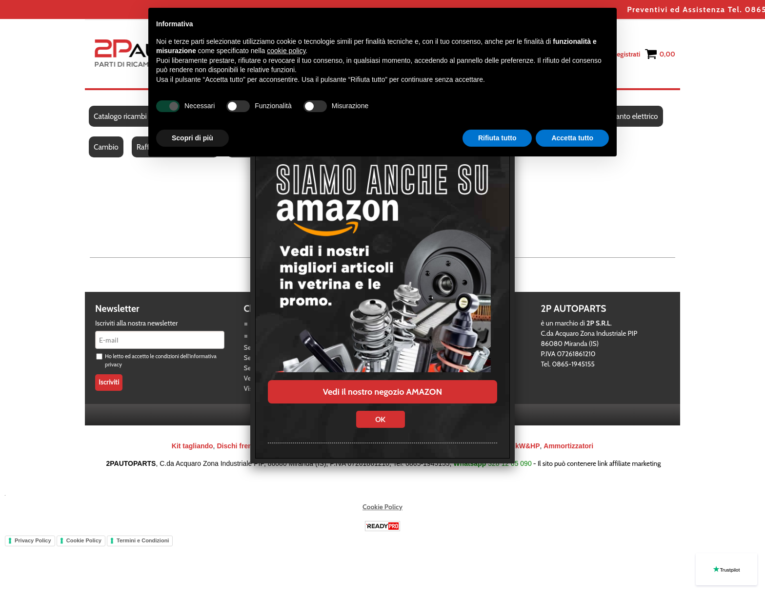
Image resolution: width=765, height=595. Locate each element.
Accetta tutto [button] (572, 138)
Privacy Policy (33, 540)
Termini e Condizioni (143, 540)
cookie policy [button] (286, 51)
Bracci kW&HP (516, 446)
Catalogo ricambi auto (128, 116)
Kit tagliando (192, 446)
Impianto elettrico (630, 116)
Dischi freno (236, 446)
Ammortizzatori (568, 446)
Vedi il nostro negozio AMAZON (382, 391)
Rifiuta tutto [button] (497, 138)
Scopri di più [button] (192, 138)
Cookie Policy (382, 506)
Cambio (106, 147)
